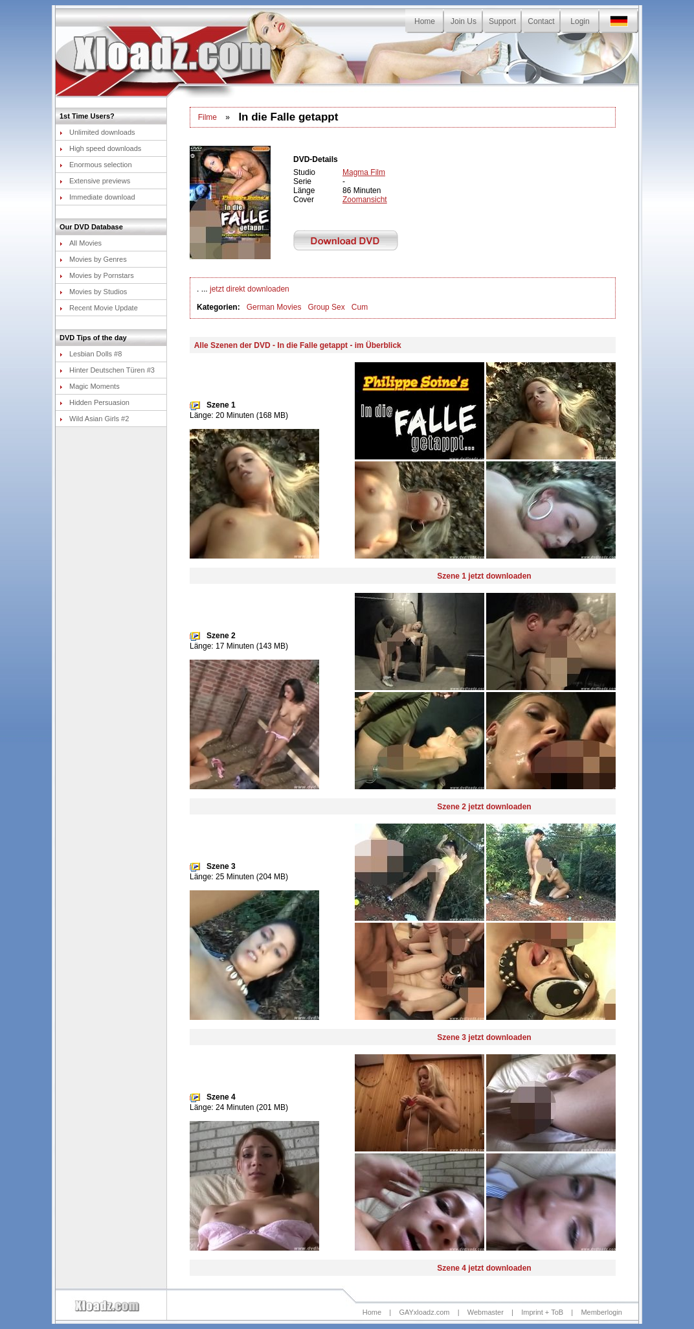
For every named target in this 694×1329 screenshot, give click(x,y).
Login (579, 21)
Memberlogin (601, 1312)
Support (502, 21)
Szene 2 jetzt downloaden (484, 806)
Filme (207, 117)
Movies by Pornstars (97, 275)
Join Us (463, 21)
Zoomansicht (364, 199)
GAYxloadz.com (424, 1312)
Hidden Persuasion (94, 402)
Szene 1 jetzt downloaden (484, 576)
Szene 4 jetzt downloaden (484, 1268)
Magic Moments (90, 386)
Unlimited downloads (97, 132)
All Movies (81, 243)
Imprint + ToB (542, 1312)
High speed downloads (100, 148)
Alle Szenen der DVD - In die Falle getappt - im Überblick (297, 345)
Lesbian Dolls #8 (91, 354)
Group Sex (326, 307)
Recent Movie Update (99, 308)
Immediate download (97, 197)
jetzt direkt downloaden (249, 289)
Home (424, 21)
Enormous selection (96, 164)
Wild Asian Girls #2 (94, 418)
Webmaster (485, 1312)
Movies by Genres (93, 259)
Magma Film (363, 172)
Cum (360, 307)
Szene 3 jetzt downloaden (484, 1037)
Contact (541, 21)
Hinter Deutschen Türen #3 (107, 370)
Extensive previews (95, 181)
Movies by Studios (93, 291)
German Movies (274, 307)
